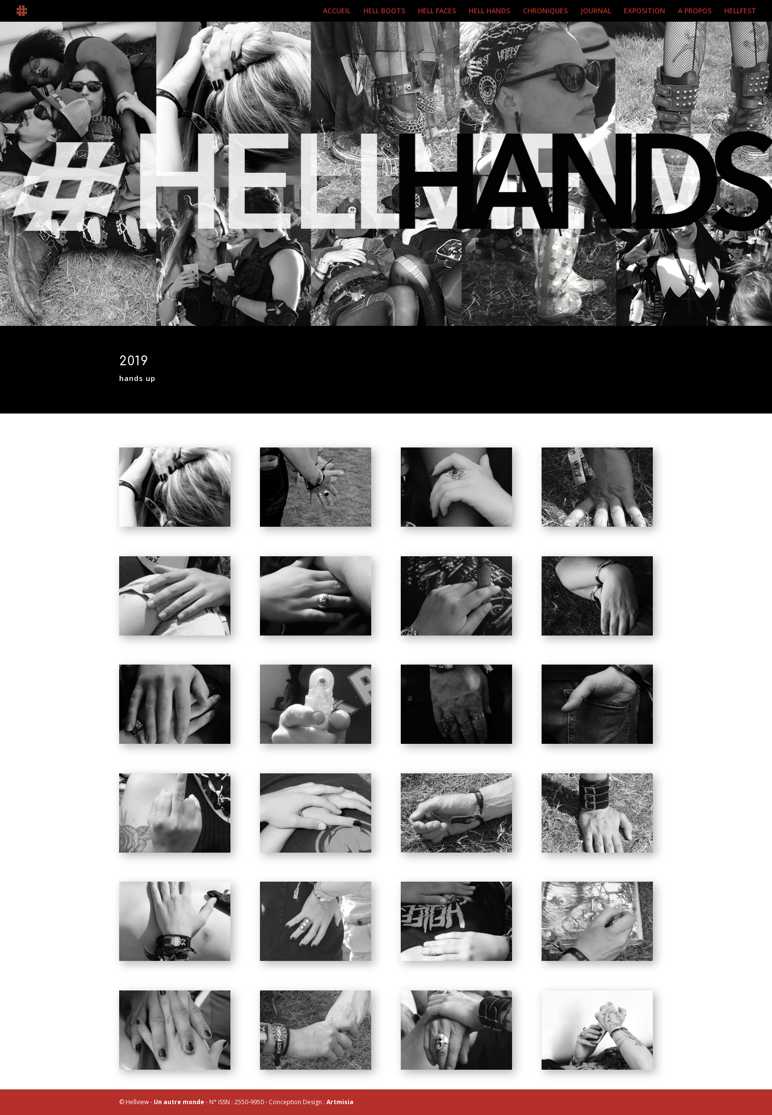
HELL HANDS (489, 11)
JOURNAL (595, 11)
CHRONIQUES (545, 11)
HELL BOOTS (384, 11)
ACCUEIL (337, 11)
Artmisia (340, 1102)
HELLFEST (740, 11)
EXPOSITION (644, 11)
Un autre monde (179, 1102)
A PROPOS (694, 11)
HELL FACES (437, 11)
